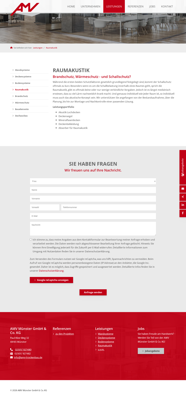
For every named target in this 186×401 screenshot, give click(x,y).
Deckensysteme (23, 77)
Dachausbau (21, 116)
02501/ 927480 (23, 350)
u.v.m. (101, 349)
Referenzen (136, 6)
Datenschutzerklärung (51, 271)
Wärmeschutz (22, 103)
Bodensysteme (22, 83)
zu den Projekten (65, 334)
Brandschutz (21, 96)
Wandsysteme (22, 70)
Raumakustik (51, 48)
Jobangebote (152, 351)
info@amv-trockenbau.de (28, 357)
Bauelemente (22, 109)
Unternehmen (90, 6)
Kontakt (167, 6)
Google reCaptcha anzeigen (53, 280)
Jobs (152, 6)
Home (71, 6)
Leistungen (114, 6)
